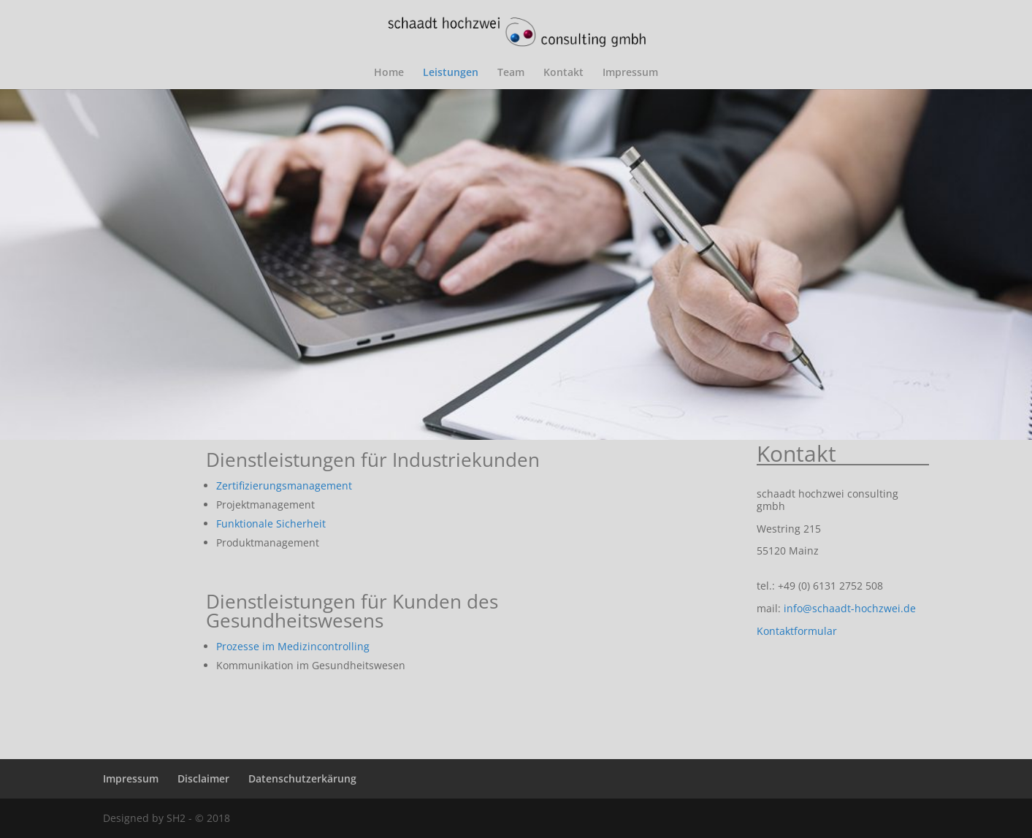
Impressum (630, 73)
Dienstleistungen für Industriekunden (373, 459)
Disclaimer (203, 778)
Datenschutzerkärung (302, 778)
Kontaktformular (797, 631)
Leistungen (450, 73)
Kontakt (563, 73)
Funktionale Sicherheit (271, 523)
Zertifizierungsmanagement (284, 485)
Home (389, 73)
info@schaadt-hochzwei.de (850, 608)
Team (510, 73)
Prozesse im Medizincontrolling (293, 646)
